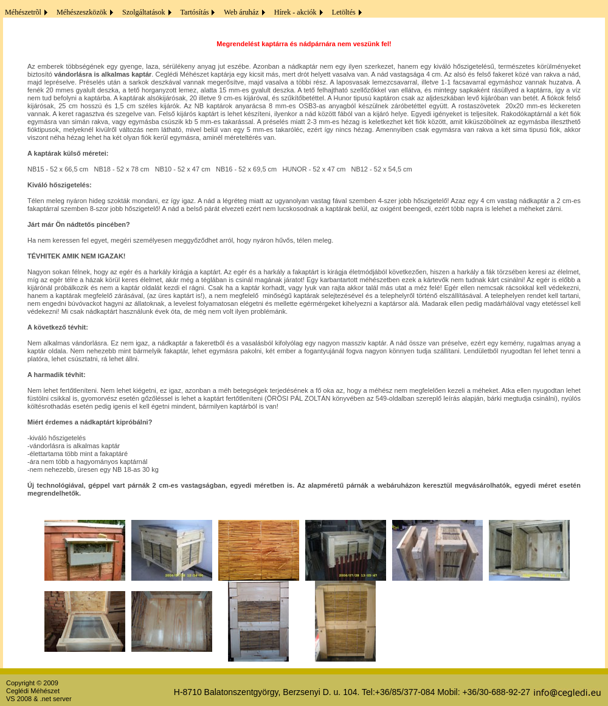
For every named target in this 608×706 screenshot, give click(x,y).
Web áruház (239, 12)
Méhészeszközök (80, 12)
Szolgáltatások (142, 12)
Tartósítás (193, 12)
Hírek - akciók (294, 12)
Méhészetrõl (21, 12)
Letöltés (342, 12)
